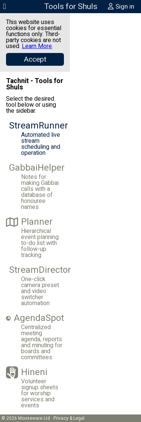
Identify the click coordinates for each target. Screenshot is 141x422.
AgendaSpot (35, 318)
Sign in (121, 6)
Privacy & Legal (69, 418)
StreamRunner (36, 126)
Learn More (37, 46)
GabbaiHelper (36, 168)
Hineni (26, 372)
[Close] (35, 59)
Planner (29, 222)
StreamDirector (36, 270)
